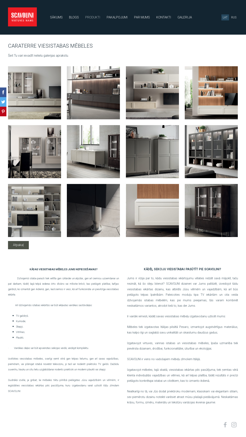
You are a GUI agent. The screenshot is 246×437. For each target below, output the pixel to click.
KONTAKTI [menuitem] (163, 17)
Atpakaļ (18, 245)
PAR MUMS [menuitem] (142, 17)
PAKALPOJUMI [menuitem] (117, 17)
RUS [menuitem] (234, 17)
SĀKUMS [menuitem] (56, 17)
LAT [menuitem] (225, 17)
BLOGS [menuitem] (74, 17)
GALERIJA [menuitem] (185, 17)
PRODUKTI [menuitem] (92, 17)
